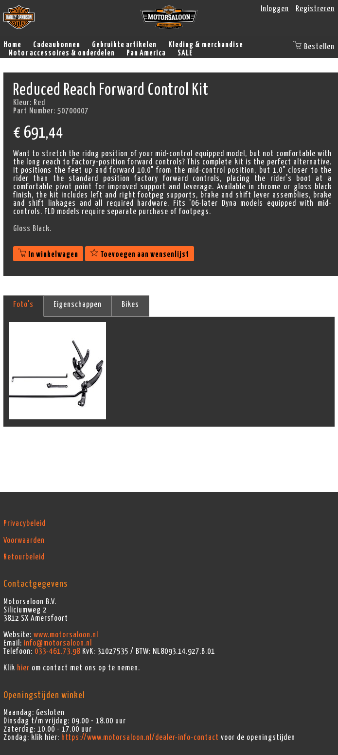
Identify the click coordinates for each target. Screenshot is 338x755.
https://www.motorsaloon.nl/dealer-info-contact (140, 737)
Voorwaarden (24, 540)
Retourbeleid (24, 557)
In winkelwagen (48, 254)
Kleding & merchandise (205, 45)
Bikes (130, 304)
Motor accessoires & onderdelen (61, 53)
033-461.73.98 (57, 651)
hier (23, 668)
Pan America (146, 53)
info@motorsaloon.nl (58, 643)
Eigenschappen (77, 304)
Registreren (315, 9)
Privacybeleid (24, 523)
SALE (185, 53)
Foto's (23, 304)
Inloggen (275, 9)
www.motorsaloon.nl (66, 635)
